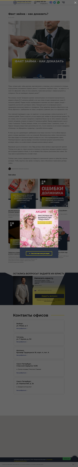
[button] (39, 253)
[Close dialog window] (75, 2)
